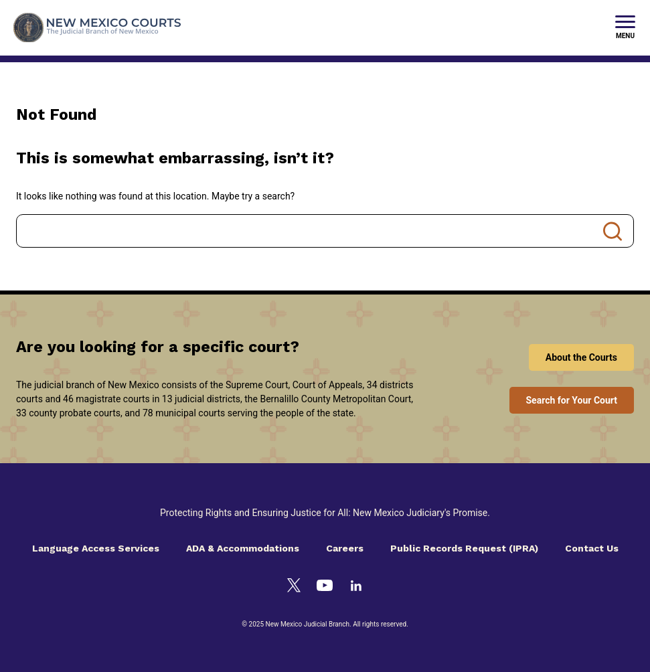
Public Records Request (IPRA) (464, 548)
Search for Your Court (572, 400)
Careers (344, 548)
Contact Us (592, 548)
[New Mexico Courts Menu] (625, 28)
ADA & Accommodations (242, 548)
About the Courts (581, 357)
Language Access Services (95, 548)
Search (612, 231)
